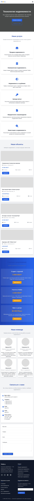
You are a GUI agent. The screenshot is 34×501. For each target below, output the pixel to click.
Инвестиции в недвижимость (23, 476)
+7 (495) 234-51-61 (8, 402)
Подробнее (5, 199)
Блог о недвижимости (5, 491)
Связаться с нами (17, 23)
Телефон (4, 431)
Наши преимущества (5, 485)
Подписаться (21, 492)
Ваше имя (4, 426)
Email (3, 437)
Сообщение (4, 442)
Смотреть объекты (17, 20)
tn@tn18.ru (7, 412)
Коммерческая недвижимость (23, 469)
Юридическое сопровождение (23, 474)
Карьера (2, 489)
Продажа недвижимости (22, 467)
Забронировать (17, 282)
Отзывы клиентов (4, 487)
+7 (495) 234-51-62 (8, 403)
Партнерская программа (5, 493)
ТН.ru (3, 2)
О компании (3, 483)
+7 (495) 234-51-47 (8, 401)
